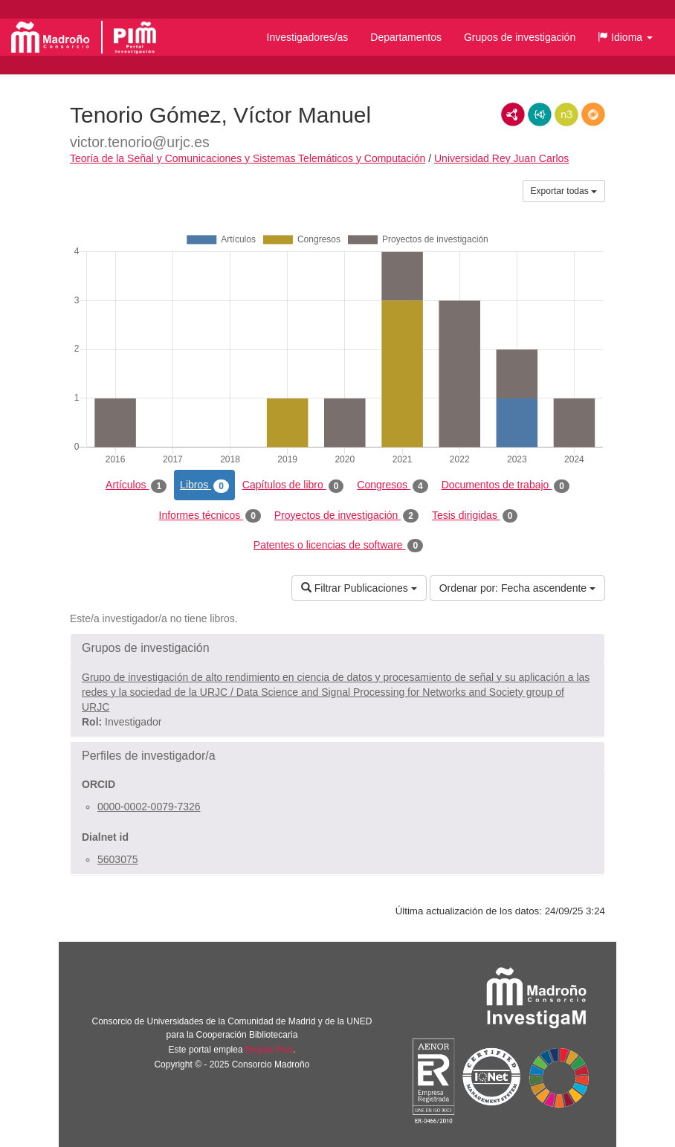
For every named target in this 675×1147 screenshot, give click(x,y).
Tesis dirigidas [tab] (475, 516)
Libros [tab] (204, 485)
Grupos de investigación (519, 37)
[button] (625, 37)
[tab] (337, 648)
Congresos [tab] (392, 485)
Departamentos (406, 37)
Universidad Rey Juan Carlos (501, 158)
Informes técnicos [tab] (210, 516)
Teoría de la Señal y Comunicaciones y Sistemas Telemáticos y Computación (247, 158)
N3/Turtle (566, 114)
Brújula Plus (269, 1049)
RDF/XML (513, 114)
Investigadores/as (308, 37)
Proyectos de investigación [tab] (346, 516)
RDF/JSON (593, 114)
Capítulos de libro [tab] (293, 485)
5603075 (117, 859)
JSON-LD (540, 114)
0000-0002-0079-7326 (149, 806)
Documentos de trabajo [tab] (505, 485)
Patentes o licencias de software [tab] (338, 545)
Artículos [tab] (136, 485)
